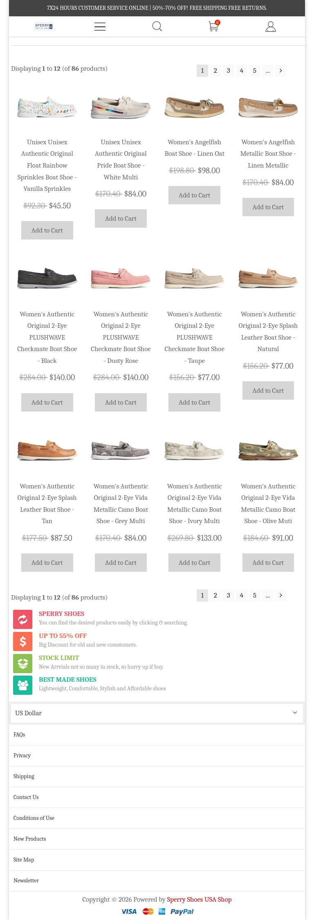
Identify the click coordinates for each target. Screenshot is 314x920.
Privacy (22, 755)
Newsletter (26, 880)
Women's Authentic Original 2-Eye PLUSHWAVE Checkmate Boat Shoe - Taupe (194, 337)
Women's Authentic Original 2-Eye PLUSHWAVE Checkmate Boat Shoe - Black (47, 337)
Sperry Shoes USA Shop (199, 899)
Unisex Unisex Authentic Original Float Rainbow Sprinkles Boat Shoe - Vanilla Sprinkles (47, 165)
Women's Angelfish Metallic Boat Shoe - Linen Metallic (268, 153)
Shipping (23, 776)
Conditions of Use (33, 818)
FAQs (19, 734)
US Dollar (28, 713)
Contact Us (26, 797)
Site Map (23, 859)
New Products (29, 838)
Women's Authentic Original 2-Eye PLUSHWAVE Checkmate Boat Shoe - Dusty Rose (120, 337)
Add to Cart (47, 230)
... (268, 70)
